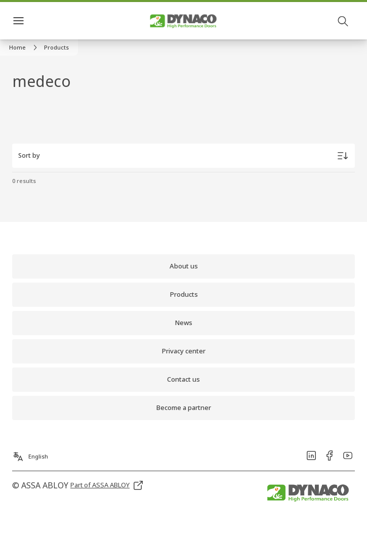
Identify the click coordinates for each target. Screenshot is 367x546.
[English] (30, 453)
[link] (24, 47)
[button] (56, 47)
